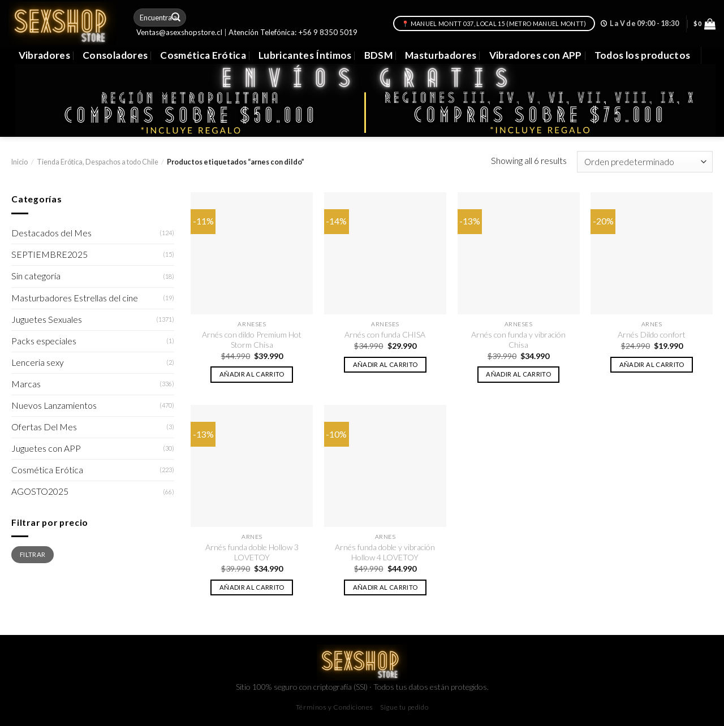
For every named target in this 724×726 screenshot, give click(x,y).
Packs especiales (43, 341)
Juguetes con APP (46, 448)
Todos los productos (642, 55)
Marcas (26, 384)
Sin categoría (36, 276)
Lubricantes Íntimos (305, 55)
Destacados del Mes (51, 233)
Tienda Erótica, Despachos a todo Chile (97, 162)
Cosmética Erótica (203, 55)
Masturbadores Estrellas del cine (74, 298)
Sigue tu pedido (404, 707)
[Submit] (176, 17)
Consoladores (115, 55)
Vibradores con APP (535, 55)
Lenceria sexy (37, 362)
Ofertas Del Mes (44, 427)
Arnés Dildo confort (652, 334)
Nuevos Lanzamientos (54, 405)
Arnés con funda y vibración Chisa (518, 339)
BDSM (378, 55)
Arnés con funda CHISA (384, 334)
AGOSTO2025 (39, 491)
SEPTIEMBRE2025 (49, 254)
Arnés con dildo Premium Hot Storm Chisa (251, 339)
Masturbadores (441, 55)
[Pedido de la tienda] (645, 161)
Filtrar (32, 554)
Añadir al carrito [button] (252, 374)
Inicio (19, 162)
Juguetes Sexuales (46, 319)
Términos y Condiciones (334, 707)
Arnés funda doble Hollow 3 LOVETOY (252, 552)
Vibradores (44, 55)
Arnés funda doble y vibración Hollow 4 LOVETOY (385, 552)
